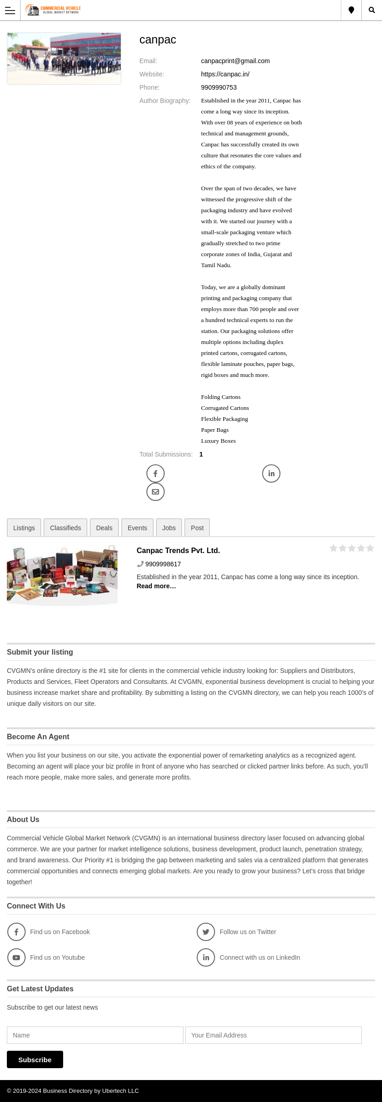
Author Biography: (165, 100)
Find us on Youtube (46, 957)
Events (137, 528)
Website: (152, 74)
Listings (24, 528)
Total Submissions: (166, 454)
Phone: (150, 87)
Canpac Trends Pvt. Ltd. (178, 550)
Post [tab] (197, 528)
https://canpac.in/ (225, 74)
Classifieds (65, 528)
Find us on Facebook (48, 932)
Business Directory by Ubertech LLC (91, 1090)
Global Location (351, 10)
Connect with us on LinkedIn (248, 957)
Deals (104, 528)
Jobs (169, 528)
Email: (148, 61)
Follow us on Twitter (236, 932)
